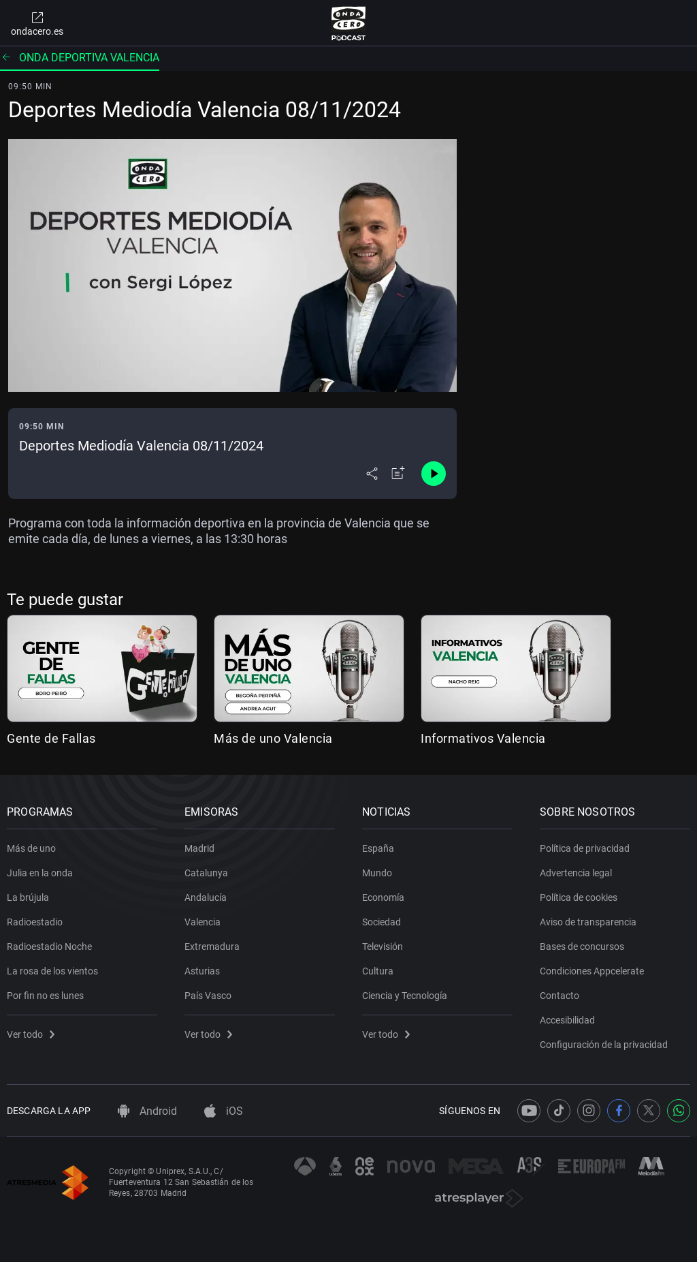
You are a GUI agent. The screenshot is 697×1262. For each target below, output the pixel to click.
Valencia (202, 922)
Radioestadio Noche (49, 946)
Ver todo (30, 1034)
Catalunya (206, 872)
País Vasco (207, 995)
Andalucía (205, 897)
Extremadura (212, 946)
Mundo (377, 872)
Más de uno (31, 848)
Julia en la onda (40, 872)
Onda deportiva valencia (79, 57)
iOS (223, 1111)
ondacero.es (37, 23)
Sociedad (381, 922)
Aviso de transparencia (588, 922)
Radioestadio (35, 922)
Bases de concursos (582, 946)
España (378, 848)
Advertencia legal (576, 872)
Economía (383, 897)
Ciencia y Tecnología (404, 995)
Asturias (202, 971)
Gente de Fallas (51, 738)
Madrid (199, 848)
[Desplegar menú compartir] (372, 473)
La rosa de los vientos (52, 971)
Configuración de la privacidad (604, 1044)
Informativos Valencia (483, 738)
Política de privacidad (585, 848)
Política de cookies (578, 897)
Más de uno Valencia (273, 738)
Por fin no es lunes (45, 995)
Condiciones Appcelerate (592, 971)
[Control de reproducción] (433, 473)
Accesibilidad (567, 1020)
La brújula (28, 897)
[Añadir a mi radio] (398, 473)
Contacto (559, 995)
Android (147, 1111)
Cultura (377, 971)
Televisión (382, 946)
